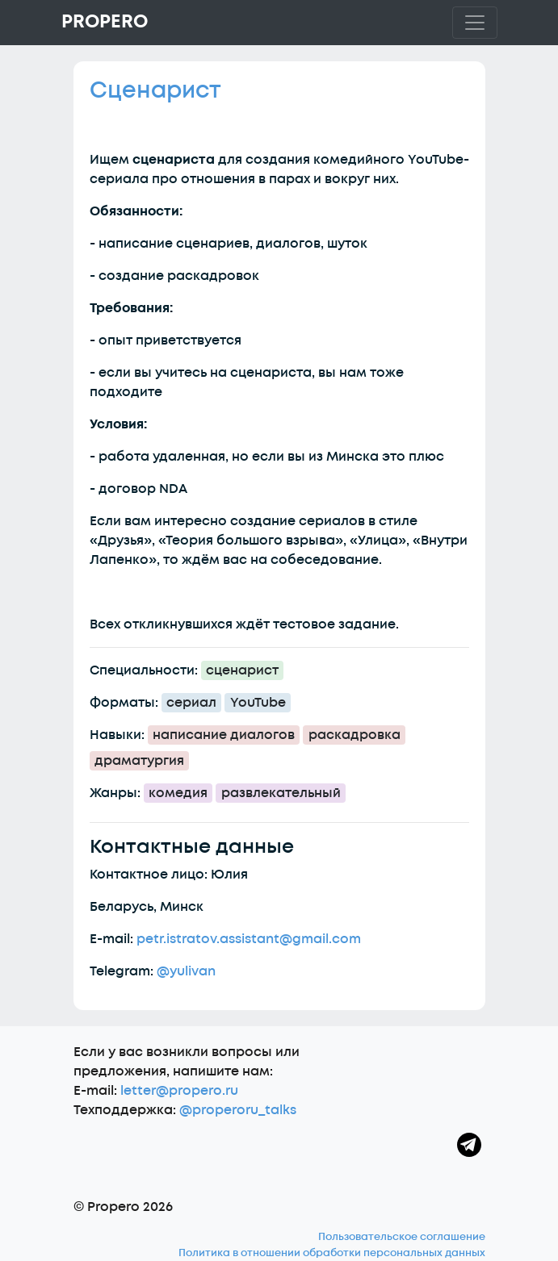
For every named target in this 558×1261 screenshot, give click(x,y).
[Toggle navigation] (474, 22)
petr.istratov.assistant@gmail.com (248, 939)
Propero (104, 22)
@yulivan (186, 971)
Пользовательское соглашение (401, 1237)
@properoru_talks (237, 1110)
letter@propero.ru (179, 1091)
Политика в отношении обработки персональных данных (331, 1253)
